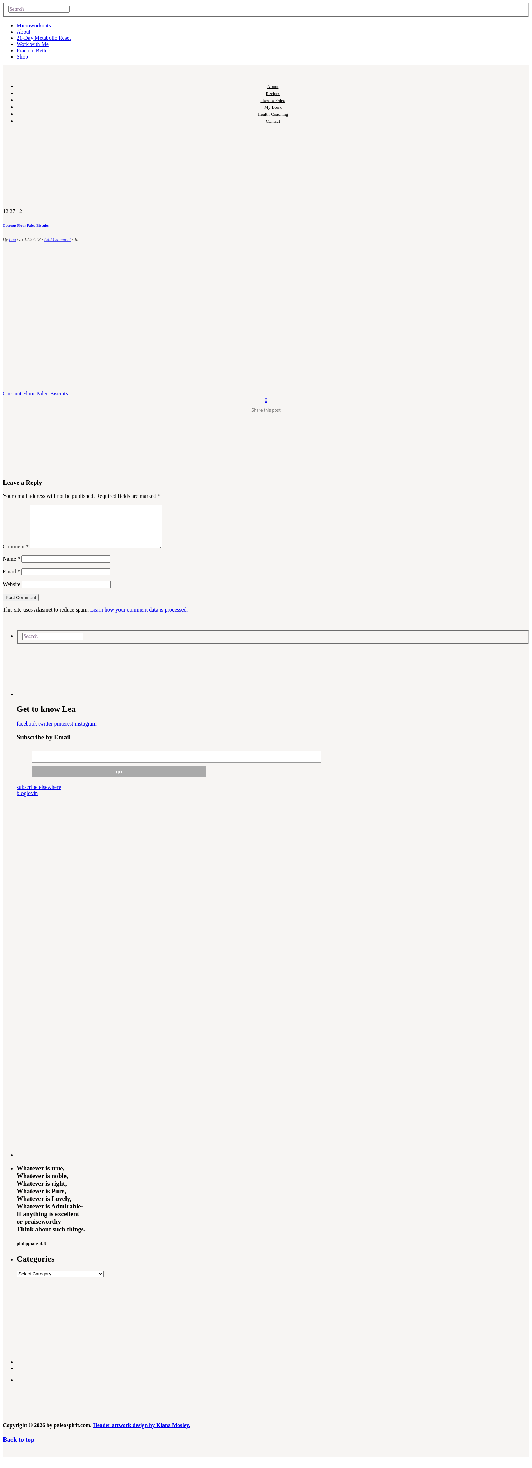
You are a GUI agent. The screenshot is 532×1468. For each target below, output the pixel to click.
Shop (22, 57)
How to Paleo (272, 100)
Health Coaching (273, 114)
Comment (16, 555)
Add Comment (57, 239)
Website (11, 593)
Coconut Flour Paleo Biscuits (26, 225)
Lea (12, 239)
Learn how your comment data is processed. (139, 618)
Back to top (18, 1447)
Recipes (273, 93)
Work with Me (33, 44)
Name (11, 567)
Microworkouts (34, 25)
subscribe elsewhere (39, 795)
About (23, 32)
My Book (273, 107)
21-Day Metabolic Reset (44, 38)
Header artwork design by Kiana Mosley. (141, 1433)
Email (11, 580)
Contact (273, 121)
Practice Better (33, 50)
